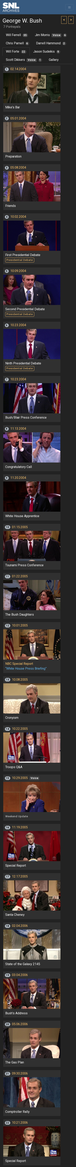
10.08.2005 (20, 679)
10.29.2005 (20, 778)
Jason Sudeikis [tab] (46, 51)
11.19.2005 (20, 827)
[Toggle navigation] (69, 7)
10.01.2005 (20, 625)
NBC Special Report (19, 663)
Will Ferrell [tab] (17, 35)
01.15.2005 (20, 527)
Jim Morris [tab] (51, 35)
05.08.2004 (18, 167)
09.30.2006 (20, 1073)
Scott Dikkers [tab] (24, 59)
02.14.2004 (18, 69)
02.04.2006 (20, 925)
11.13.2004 (18, 428)
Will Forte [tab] (16, 51)
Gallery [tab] (54, 59)
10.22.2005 (20, 728)
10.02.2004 (18, 216)
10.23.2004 (18, 325)
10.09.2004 (18, 271)
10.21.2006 (20, 1122)
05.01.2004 (18, 118)
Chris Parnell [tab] (17, 43)
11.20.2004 (18, 477)
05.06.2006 (20, 1024)
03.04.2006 (20, 975)
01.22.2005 (20, 576)
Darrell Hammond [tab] (51, 43)
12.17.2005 (20, 876)
